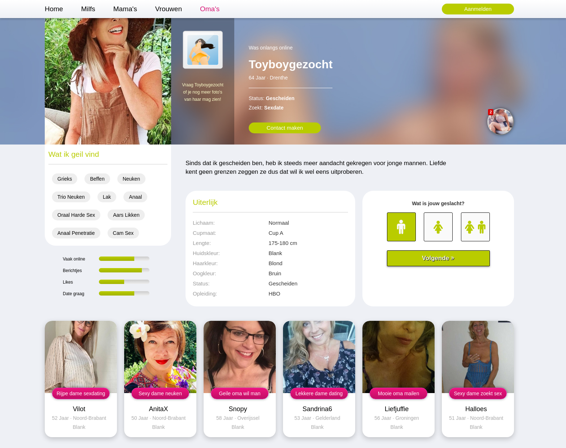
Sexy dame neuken (160, 393)
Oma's (209, 9)
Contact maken (285, 128)
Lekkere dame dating (319, 393)
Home (54, 9)
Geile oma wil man (239, 393)
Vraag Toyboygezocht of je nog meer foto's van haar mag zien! (202, 92)
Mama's (125, 9)
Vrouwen (168, 9)
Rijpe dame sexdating (81, 393)
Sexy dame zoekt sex (478, 393)
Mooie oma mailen (398, 393)
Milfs (88, 9)
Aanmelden (478, 9)
